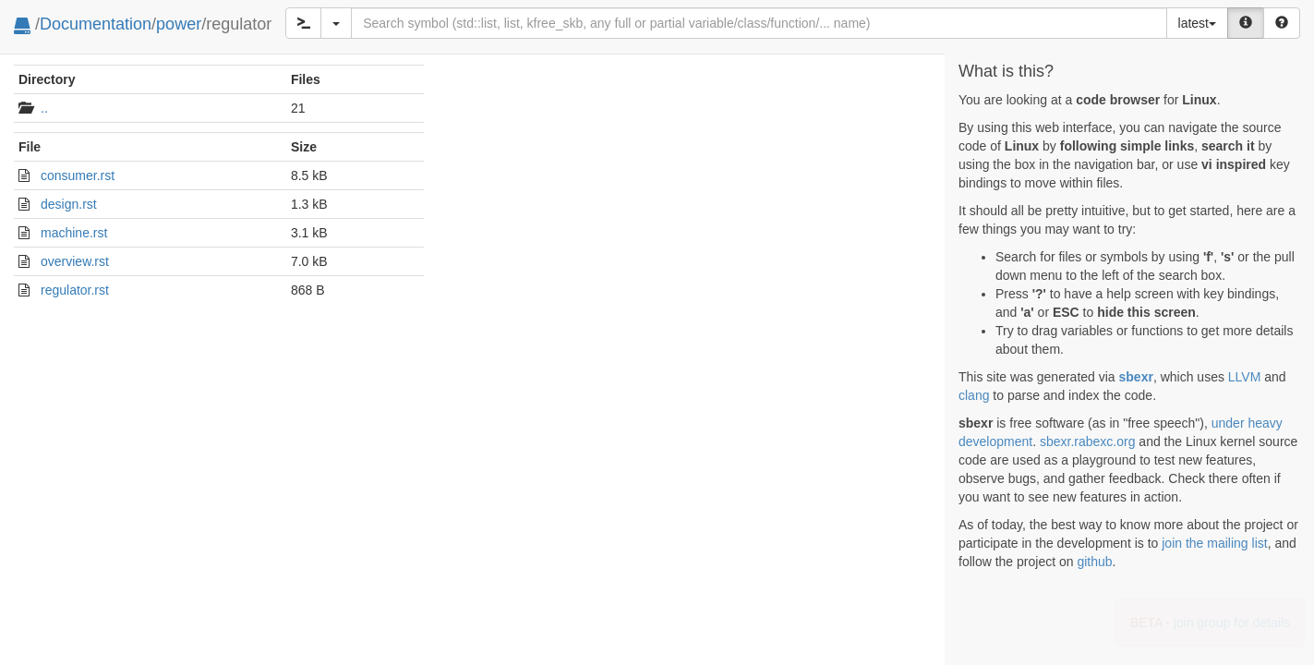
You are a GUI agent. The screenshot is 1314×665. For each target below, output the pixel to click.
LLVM (1244, 376)
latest (1197, 23)
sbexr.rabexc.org (1088, 441)
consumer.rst (78, 175)
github (1094, 561)
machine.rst (74, 232)
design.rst (69, 204)
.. (44, 108)
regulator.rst (75, 290)
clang (973, 395)
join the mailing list (1214, 543)
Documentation (95, 24)
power (178, 24)
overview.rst (75, 261)
